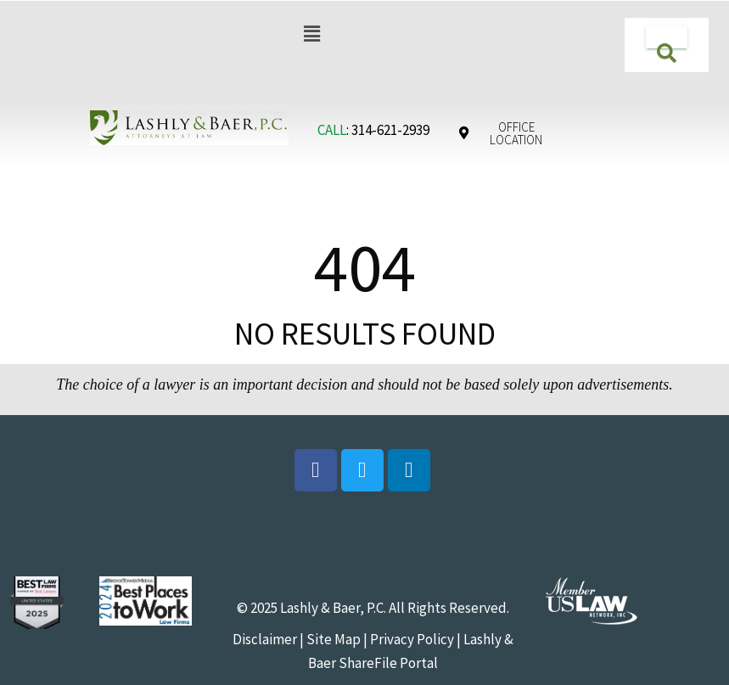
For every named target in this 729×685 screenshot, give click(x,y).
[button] (312, 33)
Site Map (332, 639)
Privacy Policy (412, 639)
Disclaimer (265, 639)
